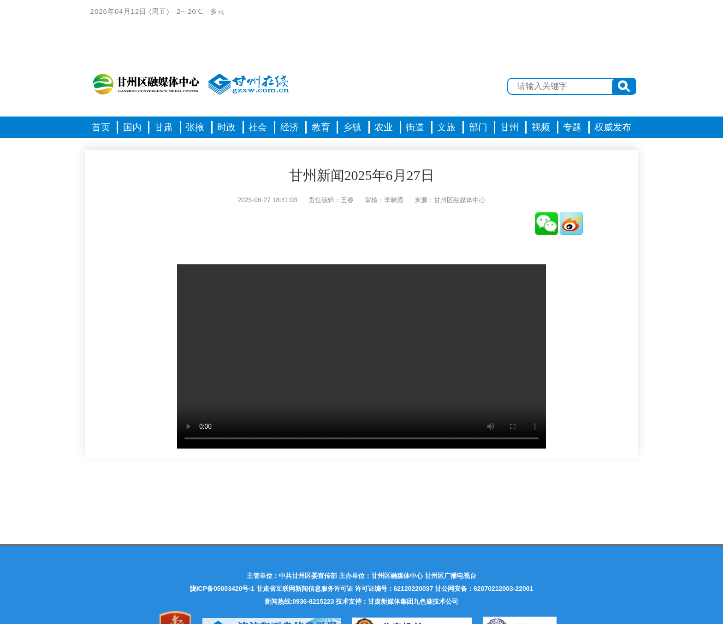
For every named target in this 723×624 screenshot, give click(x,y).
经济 (289, 127)
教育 (321, 127)
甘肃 (163, 127)
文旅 (446, 127)
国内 (132, 127)
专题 (572, 127)
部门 (478, 127)
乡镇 (352, 127)
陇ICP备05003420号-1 (222, 588)
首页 (101, 127)
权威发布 (612, 127)
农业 (383, 127)
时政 (226, 127)
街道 (415, 127)
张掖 (195, 127)
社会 (258, 127)
